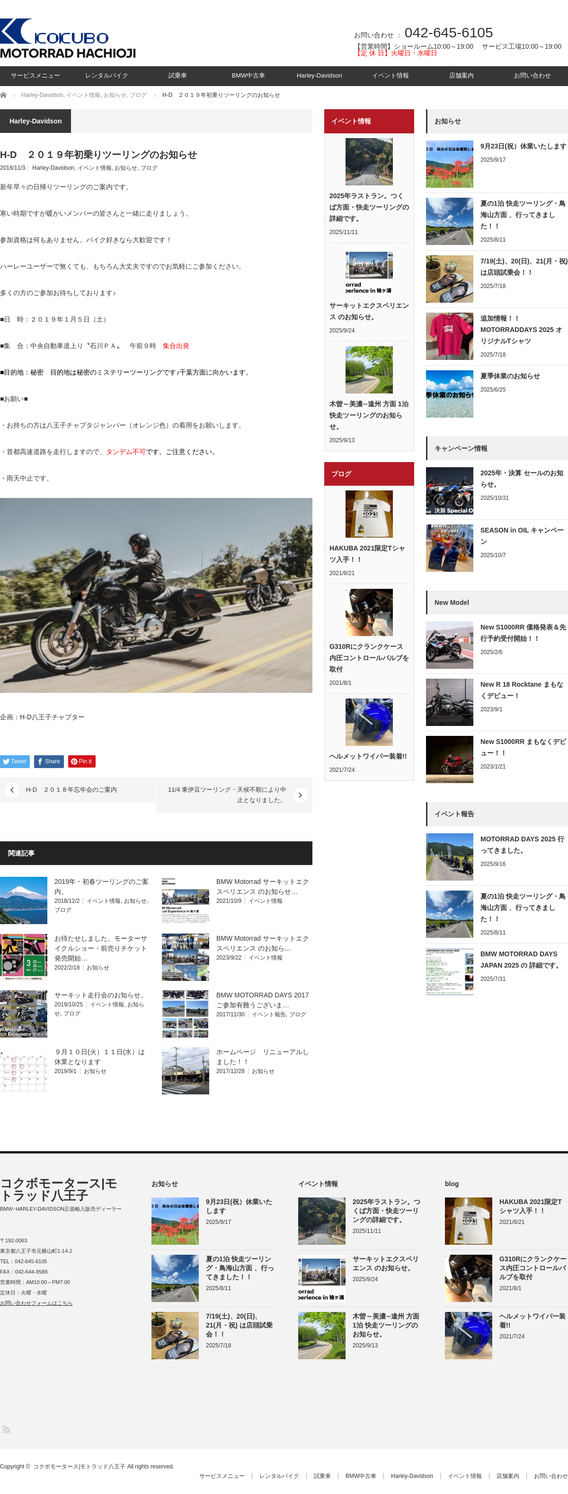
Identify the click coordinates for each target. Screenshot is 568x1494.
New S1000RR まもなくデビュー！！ (523, 747)
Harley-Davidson (319, 75)
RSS (6, 1429)
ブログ (149, 168)
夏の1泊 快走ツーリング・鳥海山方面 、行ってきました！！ (523, 215)
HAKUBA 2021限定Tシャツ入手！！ (367, 553)
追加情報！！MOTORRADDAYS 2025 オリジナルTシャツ (521, 330)
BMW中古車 (249, 75)
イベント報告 (269, 1014)
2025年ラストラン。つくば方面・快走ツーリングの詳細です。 (369, 207)
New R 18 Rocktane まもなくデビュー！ (521, 690)
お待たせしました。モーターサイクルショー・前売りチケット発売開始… (100, 948)
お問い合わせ (532, 75)
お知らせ (126, 168)
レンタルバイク (106, 75)
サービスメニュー (35, 75)
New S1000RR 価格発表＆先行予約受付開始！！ (523, 632)
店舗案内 (461, 75)
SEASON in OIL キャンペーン (522, 535)
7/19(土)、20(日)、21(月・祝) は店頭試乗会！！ (524, 266)
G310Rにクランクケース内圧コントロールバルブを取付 (369, 658)
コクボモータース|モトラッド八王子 (58, 1189)
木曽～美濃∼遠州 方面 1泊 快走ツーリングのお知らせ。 (368, 415)
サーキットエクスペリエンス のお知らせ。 (369, 311)
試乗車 (178, 75)
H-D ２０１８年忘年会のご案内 (71, 789)
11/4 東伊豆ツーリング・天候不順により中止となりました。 (227, 795)
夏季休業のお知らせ (510, 376)
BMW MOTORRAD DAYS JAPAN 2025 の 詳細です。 (521, 959)
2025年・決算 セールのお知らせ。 (521, 478)
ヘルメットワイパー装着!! (368, 756)
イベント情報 (390, 75)
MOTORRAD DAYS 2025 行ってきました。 (522, 844)
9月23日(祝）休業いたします (523, 146)
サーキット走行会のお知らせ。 (100, 995)
